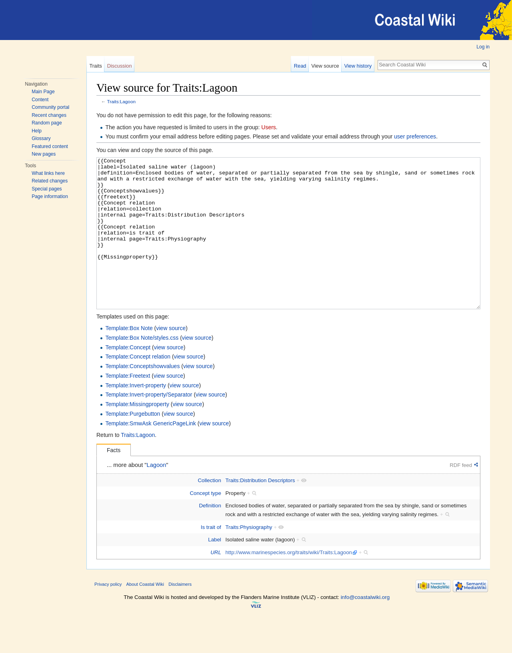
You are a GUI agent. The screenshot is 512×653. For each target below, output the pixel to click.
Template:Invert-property (135, 415)
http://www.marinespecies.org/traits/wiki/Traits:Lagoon (288, 582)
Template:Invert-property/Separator (148, 424)
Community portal (50, 107)
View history (358, 66)
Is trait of (211, 557)
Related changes (50, 181)
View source (325, 66)
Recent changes (49, 115)
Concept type (205, 523)
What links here (48, 173)
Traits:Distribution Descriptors (260, 510)
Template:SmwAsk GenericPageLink (150, 453)
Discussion (119, 66)
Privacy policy (108, 614)
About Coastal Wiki (145, 614)
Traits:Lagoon (121, 101)
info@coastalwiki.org (365, 627)
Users (268, 127)
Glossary (41, 138)
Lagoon (156, 495)
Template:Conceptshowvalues (142, 396)
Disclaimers (180, 614)
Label (214, 570)
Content (40, 99)
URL (215, 582)
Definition (210, 536)
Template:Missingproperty (137, 434)
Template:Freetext (127, 406)
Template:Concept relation (137, 386)
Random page (47, 123)
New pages (44, 154)
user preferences (415, 136)
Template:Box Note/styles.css (141, 368)
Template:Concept (127, 377)
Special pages (47, 189)
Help (37, 131)
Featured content (50, 146)
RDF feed (461, 495)
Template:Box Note (128, 358)
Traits (95, 66)
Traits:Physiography (248, 557)
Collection (209, 510)
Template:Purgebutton (132, 444)
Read (300, 66)
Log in (483, 47)
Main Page (43, 91)
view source (171, 358)
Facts (113, 480)
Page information (50, 196)
